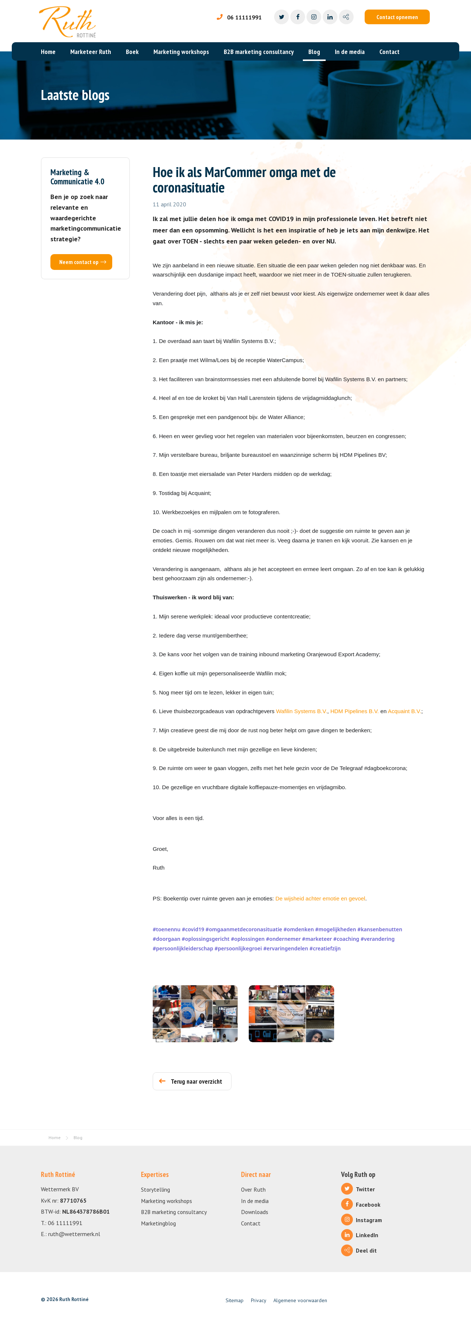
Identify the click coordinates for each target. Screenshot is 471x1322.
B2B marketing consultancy (259, 51)
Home (48, 51)
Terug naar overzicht (190, 1081)
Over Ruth (253, 1189)
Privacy (258, 1300)
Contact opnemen (397, 17)
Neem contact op (82, 262)
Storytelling (155, 1189)
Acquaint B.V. (404, 711)
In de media (350, 51)
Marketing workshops (181, 51)
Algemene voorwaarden (300, 1300)
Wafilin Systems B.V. (301, 711)
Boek (132, 51)
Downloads (254, 1212)
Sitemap (235, 1300)
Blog (314, 51)
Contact (389, 51)
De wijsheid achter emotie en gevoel (320, 898)
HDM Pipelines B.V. (355, 711)
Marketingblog (158, 1223)
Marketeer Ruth (90, 51)
